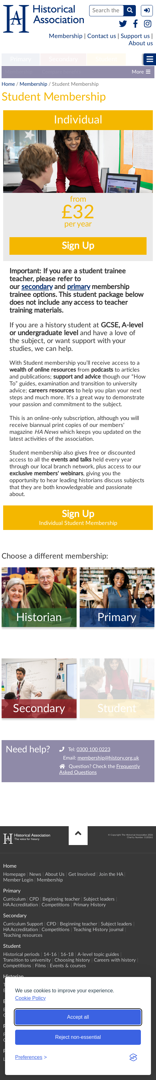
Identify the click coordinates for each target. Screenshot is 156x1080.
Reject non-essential (78, 1037)
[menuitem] (20, 59)
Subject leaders (99, 899)
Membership (66, 36)
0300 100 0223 (93, 749)
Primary (20, 59)
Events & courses (68, 965)
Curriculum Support (23, 924)
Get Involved (81, 874)
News (35, 874)
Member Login (18, 880)
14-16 (50, 954)
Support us (135, 36)
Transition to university (27, 960)
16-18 (67, 954)
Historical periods (21, 954)
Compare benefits (61, 71)
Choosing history (72, 960)
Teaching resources (23, 935)
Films (40, 965)
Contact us (101, 36)
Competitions (56, 905)
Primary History (89, 905)
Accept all (78, 1017)
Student (106, 59)
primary (78, 287)
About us (141, 43)
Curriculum (14, 899)
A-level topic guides (98, 954)
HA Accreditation (20, 905)
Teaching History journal (98, 929)
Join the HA (111, 874)
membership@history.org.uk (108, 758)
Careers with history (115, 960)
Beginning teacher (61, 899)
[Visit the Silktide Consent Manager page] (133, 1057)
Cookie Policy (30, 998)
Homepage (14, 874)
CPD (34, 899)
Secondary (63, 59)
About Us (55, 874)
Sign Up (78, 246)
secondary (36, 287)
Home (8, 84)
